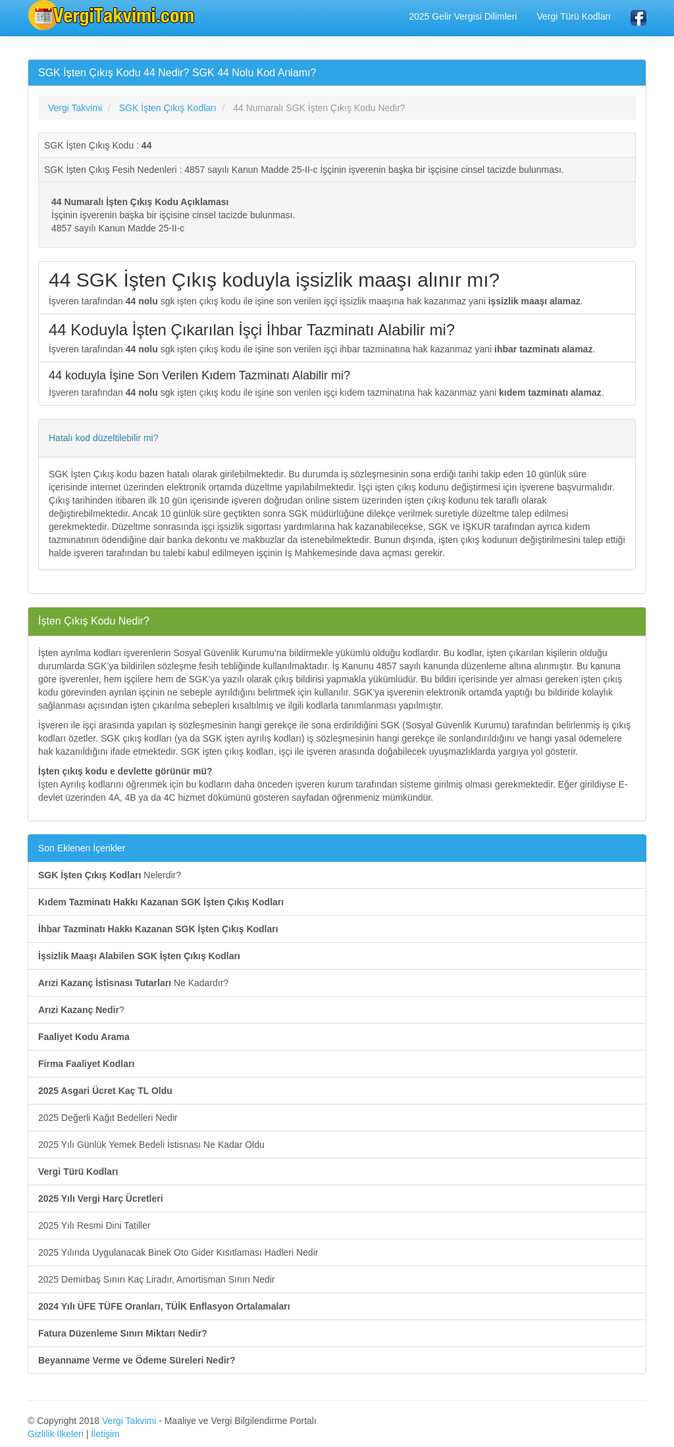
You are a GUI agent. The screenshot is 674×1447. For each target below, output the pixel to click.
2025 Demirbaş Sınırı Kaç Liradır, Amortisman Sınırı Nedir (156, 1279)
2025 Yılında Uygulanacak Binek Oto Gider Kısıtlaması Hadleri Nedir (178, 1252)
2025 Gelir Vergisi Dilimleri (463, 16)
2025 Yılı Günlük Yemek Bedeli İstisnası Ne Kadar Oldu (151, 1144)
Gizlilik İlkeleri (56, 1434)
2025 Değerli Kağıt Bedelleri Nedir (108, 1117)
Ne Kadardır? (133, 983)
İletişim (105, 1434)
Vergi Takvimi (129, 1420)
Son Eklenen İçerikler (81, 848)
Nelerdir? (109, 875)
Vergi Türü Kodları (573, 16)
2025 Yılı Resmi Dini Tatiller (94, 1225)
